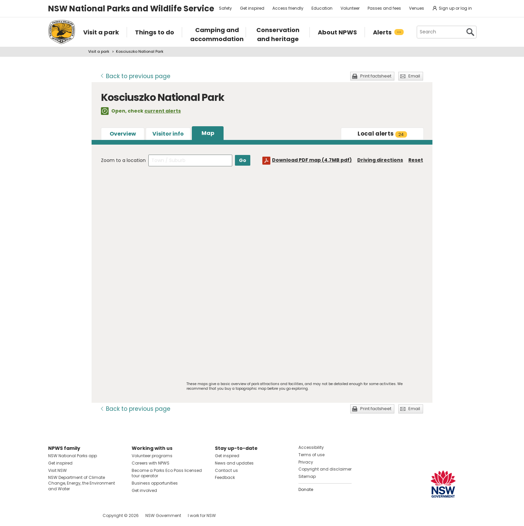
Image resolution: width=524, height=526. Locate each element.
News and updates (234, 463)
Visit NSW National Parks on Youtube (83, 515)
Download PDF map (312, 160)
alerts (382, 134)
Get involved (144, 490)
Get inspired (252, 8)
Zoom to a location (123, 160)
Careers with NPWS (150, 463)
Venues (416, 8)
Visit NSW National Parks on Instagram (68, 515)
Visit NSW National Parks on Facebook (54, 515)
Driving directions (380, 160)
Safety (225, 8)
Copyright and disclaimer (325, 469)
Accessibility (311, 447)
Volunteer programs (152, 456)
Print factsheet (375, 76)
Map (208, 133)
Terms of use (311, 455)
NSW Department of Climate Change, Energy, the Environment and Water (81, 483)
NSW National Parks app (72, 456)
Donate (305, 489)
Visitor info (168, 134)
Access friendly (287, 8)
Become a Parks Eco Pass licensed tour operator (167, 473)
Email (414, 76)
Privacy (305, 462)
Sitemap (307, 476)
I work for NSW (202, 515)
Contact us (226, 470)
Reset (415, 160)
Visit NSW (57, 470)
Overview (123, 134)
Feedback (225, 477)
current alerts (162, 111)
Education (322, 8)
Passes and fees (384, 8)
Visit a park (98, 51)
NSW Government (163, 515)
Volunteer (350, 8)
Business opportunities (155, 483)
